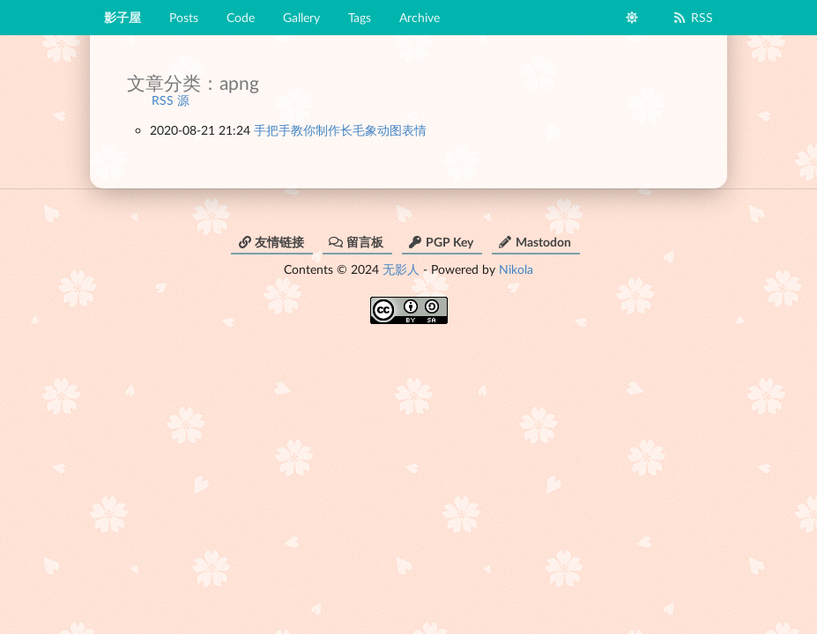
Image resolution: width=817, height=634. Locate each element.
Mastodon (534, 241)
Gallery (301, 17)
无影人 (401, 269)
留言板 (356, 241)
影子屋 (122, 17)
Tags (359, 17)
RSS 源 (170, 99)
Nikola (516, 269)
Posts (183, 17)
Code (241, 17)
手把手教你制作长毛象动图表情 (340, 129)
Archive (419, 17)
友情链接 (270, 241)
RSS (692, 17)
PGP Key (440, 241)
